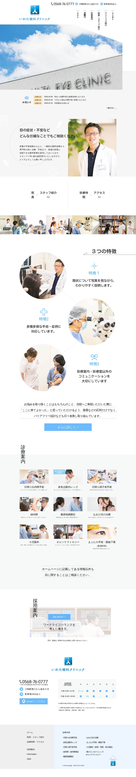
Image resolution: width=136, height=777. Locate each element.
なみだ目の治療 (92, 746)
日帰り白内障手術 (70, 746)
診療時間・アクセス (35, 750)
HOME (113, 16)
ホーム (30, 741)
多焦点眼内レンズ (70, 750)
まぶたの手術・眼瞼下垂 (95, 750)
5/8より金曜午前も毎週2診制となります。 (70, 97)
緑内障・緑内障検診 (71, 760)
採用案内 (85, 15)
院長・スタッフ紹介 (99, 21)
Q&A (78, 15)
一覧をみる (108, 108)
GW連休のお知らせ (61, 103)
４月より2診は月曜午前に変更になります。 (71, 100)
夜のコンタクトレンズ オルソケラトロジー (94, 761)
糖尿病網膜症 (68, 765)
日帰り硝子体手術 (70, 755)
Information (32, 762)
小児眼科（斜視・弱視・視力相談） (100, 755)
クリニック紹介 (106, 19)
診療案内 (92, 16)
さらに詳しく (68, 435)
